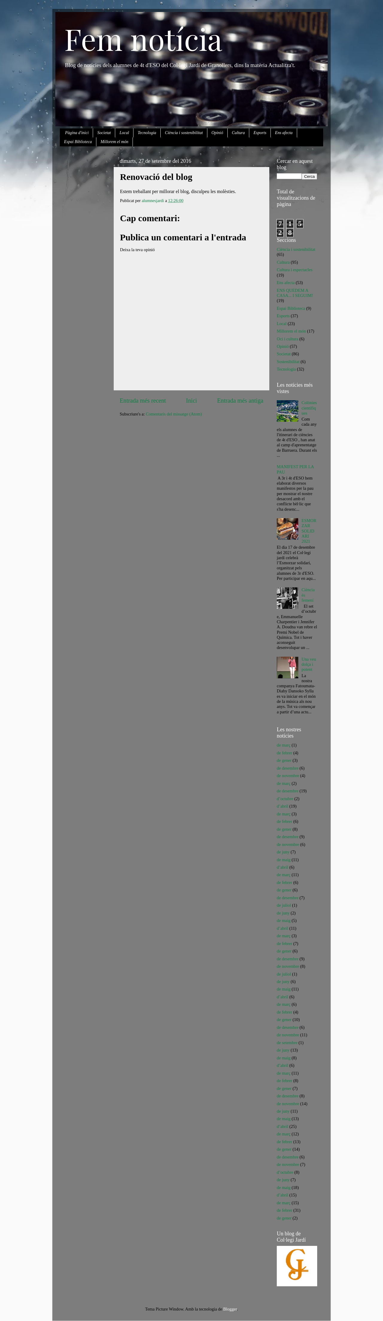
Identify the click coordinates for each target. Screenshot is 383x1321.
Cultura (238, 133)
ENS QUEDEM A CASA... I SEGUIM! (295, 293)
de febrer (284, 752)
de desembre (287, 768)
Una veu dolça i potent (309, 664)
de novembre (288, 775)
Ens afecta (284, 133)
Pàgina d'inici (77, 133)
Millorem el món (114, 141)
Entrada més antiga (240, 400)
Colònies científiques (309, 407)
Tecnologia (147, 133)
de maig (284, 859)
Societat (104, 133)
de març (284, 745)
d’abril (282, 806)
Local (124, 133)
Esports (259, 133)
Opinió (217, 133)
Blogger (230, 1309)
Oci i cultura (287, 338)
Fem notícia (143, 38)
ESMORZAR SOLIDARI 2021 (309, 531)
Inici (191, 400)
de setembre (287, 1042)
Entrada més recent (143, 400)
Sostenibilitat (288, 361)
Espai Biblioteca (78, 141)
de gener (284, 760)
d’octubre (285, 798)
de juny (283, 852)
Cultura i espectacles (294, 269)
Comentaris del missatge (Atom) (174, 414)
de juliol (284, 905)
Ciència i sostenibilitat (184, 133)
